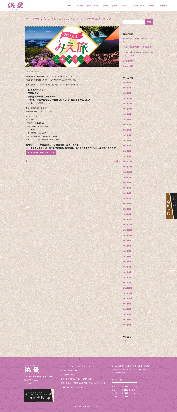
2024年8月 (127, 183)
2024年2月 (127, 214)
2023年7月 (127, 251)
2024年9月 (127, 177)
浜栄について (93, 6)
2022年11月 (127, 293)
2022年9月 (127, 304)
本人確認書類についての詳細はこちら (41, 153)
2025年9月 (127, 114)
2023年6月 (127, 256)
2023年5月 (127, 262)
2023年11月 (127, 230)
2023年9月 (127, 240)
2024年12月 (127, 161)
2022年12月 (127, 288)
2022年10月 (127, 298)
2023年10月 (127, 235)
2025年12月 (127, 98)
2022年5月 (127, 325)
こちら (34, 103)
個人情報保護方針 (118, 373)
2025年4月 (127, 140)
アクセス (152, 6)
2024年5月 (127, 198)
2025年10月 (127, 109)
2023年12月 (127, 225)
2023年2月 (127, 277)
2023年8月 (127, 246)
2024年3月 (127, 209)
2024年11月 (127, 167)
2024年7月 (127, 188)
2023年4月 (127, 267)
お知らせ (79, 6)
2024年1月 (127, 219)
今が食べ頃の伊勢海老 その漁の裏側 (137, 47)
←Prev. (27, 161)
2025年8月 (127, 119)
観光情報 (163, 6)
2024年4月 (127, 204)
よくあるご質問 (137, 6)
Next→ (116, 161)
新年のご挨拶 (128, 61)
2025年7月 (127, 125)
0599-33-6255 (32, 380)
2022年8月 (127, 309)
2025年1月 (127, 156)
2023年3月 (127, 272)
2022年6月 (127, 319)
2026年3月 (127, 82)
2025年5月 (127, 135)
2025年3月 (127, 146)
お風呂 (115, 6)
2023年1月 (127, 283)
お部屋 (124, 6)
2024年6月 (127, 193)
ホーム (69, 6)
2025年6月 (127, 130)
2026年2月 (127, 88)
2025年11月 (127, 103)
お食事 (105, 6)
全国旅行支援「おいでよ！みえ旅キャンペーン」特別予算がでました (68, 19)
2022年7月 (127, 314)
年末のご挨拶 (128, 66)
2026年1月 (127, 93)
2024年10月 (127, 172)
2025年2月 (127, 151)
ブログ (125, 346)
